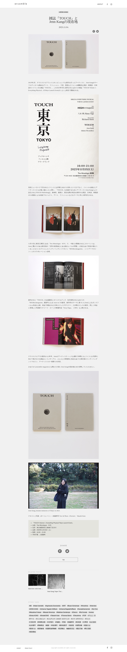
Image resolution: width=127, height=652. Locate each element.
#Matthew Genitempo (63, 612)
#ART (64, 606)
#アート (31, 619)
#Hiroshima (84, 606)
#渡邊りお (32, 628)
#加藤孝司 (70, 622)
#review (91, 612)
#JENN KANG (63, 12)
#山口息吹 (92, 622)
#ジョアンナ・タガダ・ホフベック (58, 619)
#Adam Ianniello (38, 606)
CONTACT (19, 648)
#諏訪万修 (79, 628)
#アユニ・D (91, 615)
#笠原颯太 (61, 628)
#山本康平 (32, 625)
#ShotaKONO (44, 615)
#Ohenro (74, 612)
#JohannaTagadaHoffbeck (67, 609)
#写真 (64, 622)
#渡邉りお (87, 625)
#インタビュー (40, 619)
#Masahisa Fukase (35, 612)
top (63, 560)
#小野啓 (85, 622)
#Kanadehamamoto (83, 609)
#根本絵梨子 (63, 625)
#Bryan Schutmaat (73, 606)
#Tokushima (77, 615)
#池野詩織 (78, 625)
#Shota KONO (33, 615)
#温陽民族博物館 (50, 628)
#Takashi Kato (55, 615)
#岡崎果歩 (40, 625)
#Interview (93, 606)
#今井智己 (50, 622)
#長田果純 (32, 632)
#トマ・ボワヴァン (77, 619)
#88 (30, 606)
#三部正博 (32, 622)
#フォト (87, 619)
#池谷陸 (71, 625)
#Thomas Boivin (66, 615)
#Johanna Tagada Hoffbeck (48, 609)
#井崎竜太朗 (41, 622)
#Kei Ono (95, 609)
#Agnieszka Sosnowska (52, 606)
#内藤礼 (57, 622)
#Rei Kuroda (83, 612)
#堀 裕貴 (78, 622)
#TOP (84, 615)
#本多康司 (54, 625)
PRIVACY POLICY (28, 648)
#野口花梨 (87, 628)
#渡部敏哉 (40, 628)
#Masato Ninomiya (49, 612)
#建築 (47, 625)
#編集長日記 (70, 628)
